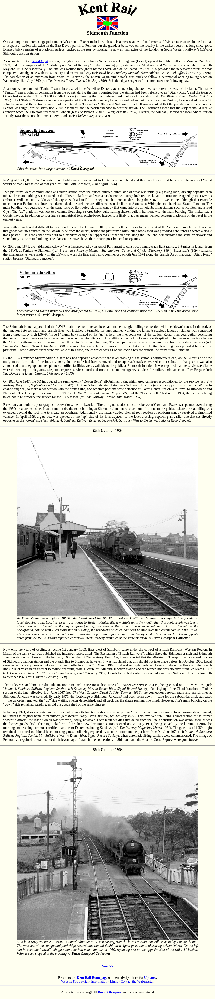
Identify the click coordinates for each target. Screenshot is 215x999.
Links (114, 981)
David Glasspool (110, 992)
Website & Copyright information (84, 981)
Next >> (107, 966)
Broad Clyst (40, 61)
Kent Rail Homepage (92, 977)
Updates (150, 977)
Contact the (137, 981)
